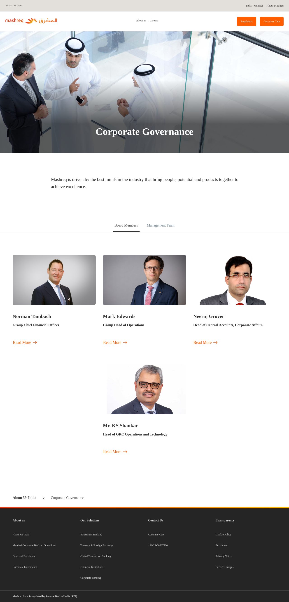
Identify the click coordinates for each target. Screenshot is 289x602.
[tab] (141, 21)
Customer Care (156, 534)
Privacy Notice (224, 556)
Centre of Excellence (24, 556)
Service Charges (224, 567)
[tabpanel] (144, 360)
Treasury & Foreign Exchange (96, 545)
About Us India (21, 534)
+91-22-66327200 (158, 545)
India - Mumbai (14, 5)
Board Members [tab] (126, 225)
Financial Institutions (91, 567)
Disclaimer (222, 545)
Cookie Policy (223, 534)
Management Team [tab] (161, 225)
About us (141, 20)
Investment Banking (91, 534)
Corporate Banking (90, 577)
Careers (154, 20)
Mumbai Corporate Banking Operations (34, 545)
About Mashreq (275, 5)
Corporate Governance (25, 567)
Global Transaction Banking (95, 556)
